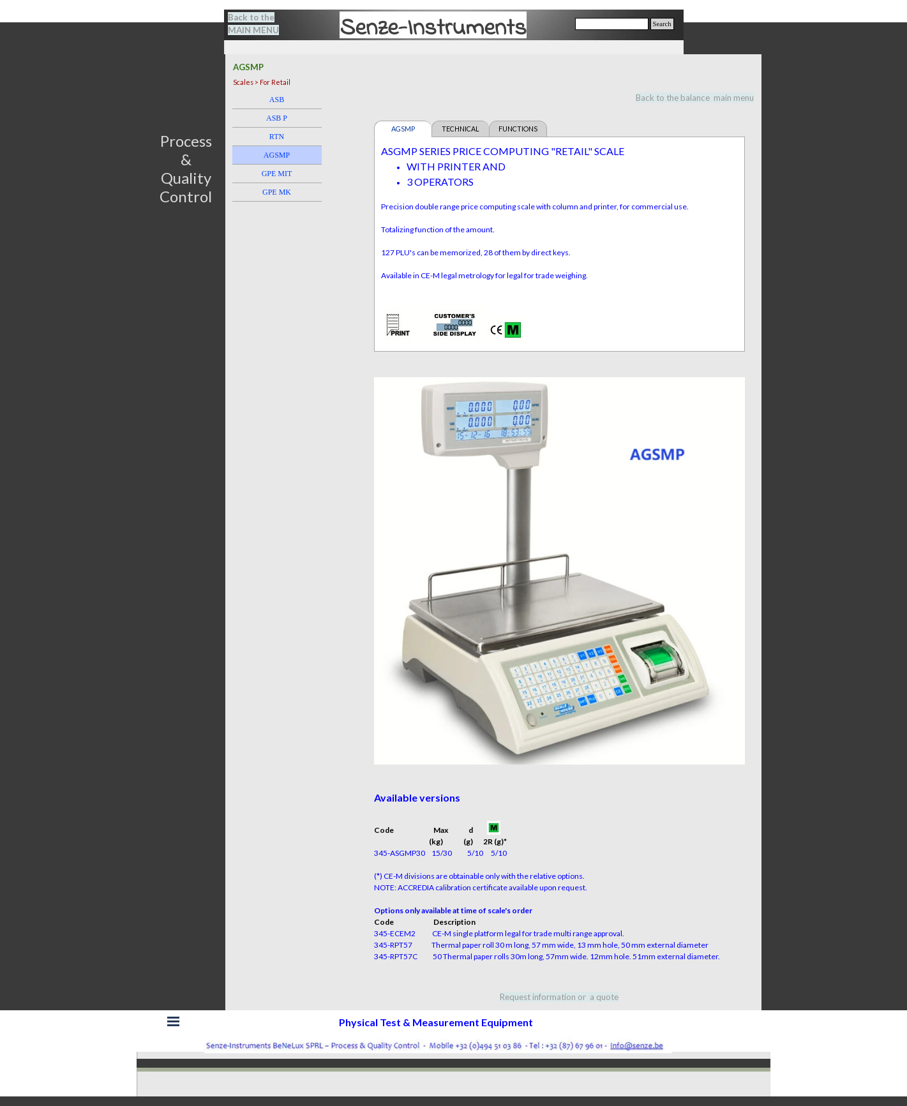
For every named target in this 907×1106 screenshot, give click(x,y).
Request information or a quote (559, 997)
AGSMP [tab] (403, 128)
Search (662, 23)
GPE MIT (277, 173)
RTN (276, 136)
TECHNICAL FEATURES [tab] (460, 130)
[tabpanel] (261, 23)
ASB (276, 99)
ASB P (276, 118)
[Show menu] (173, 1021)
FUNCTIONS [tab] (517, 128)
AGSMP (277, 155)
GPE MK (276, 192)
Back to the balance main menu (695, 98)
